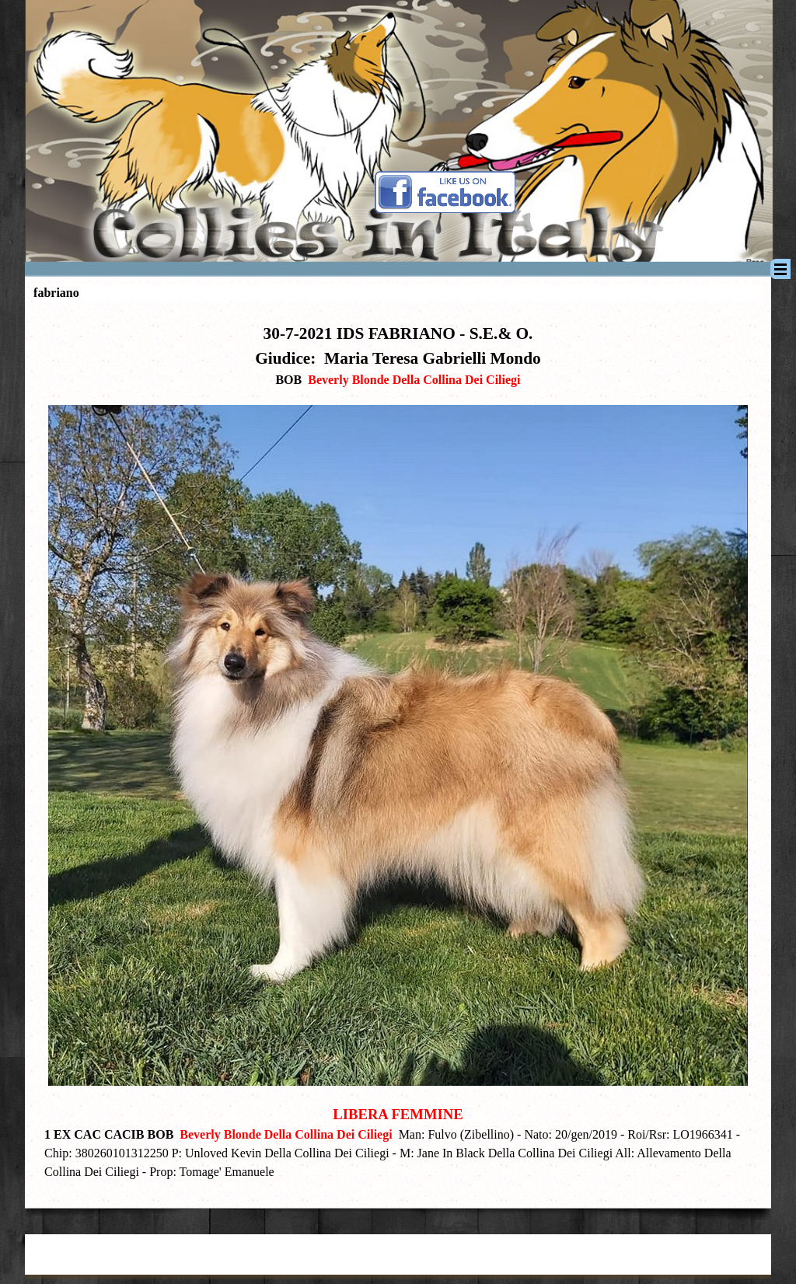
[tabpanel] (398, 751)
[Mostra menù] (780, 269)
